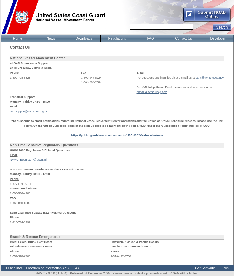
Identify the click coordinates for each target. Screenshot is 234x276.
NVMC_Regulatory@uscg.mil (28, 159)
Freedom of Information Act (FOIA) (52, 268)
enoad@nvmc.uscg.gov (152, 92)
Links (225, 268)
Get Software (205, 268)
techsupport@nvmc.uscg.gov (28, 111)
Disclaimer (14, 268)
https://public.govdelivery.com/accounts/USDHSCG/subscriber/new (117, 135)
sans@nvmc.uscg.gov (210, 77)
